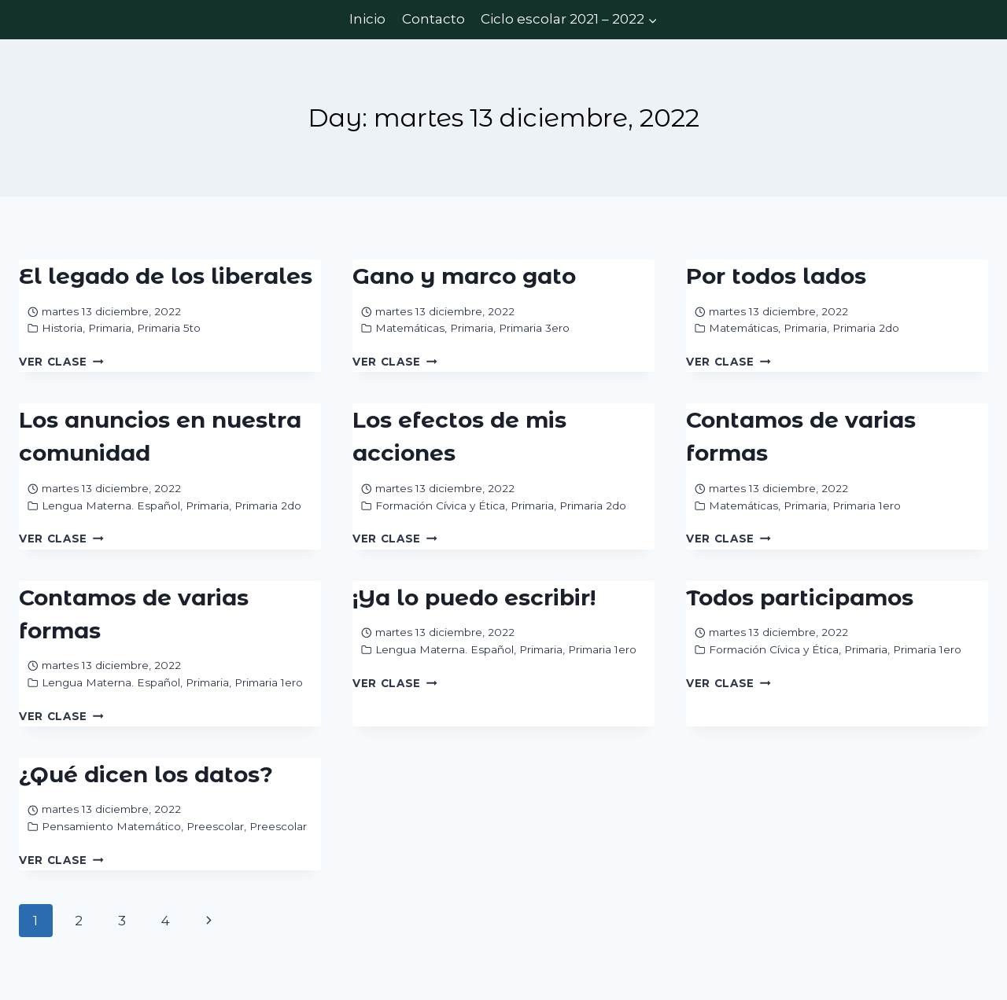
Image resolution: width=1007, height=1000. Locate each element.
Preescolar (215, 826)
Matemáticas (409, 328)
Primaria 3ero (534, 328)
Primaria (109, 328)
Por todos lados (776, 276)
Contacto (433, 19)
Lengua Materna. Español (111, 505)
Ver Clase (61, 361)
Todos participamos (799, 597)
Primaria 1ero (866, 505)
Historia (62, 328)
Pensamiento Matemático (111, 826)
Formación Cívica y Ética (440, 505)
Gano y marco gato (464, 276)
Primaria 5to (169, 328)
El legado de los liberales (165, 276)
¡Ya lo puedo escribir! (474, 597)
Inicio (367, 19)
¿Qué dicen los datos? (146, 774)
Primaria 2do (865, 328)
